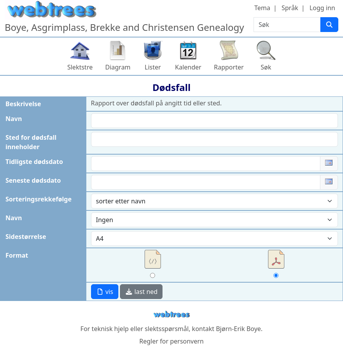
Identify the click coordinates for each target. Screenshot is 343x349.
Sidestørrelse (25, 236)
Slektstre (80, 67)
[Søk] (329, 24)
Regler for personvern (171, 341)
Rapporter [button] (228, 67)
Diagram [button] (117, 67)
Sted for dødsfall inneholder (31, 142)
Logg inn (322, 8)
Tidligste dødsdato (34, 161)
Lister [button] (153, 67)
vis (104, 291)
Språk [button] (290, 8)
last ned (141, 291)
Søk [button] (266, 67)
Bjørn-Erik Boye (238, 328)
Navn (13, 118)
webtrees (171, 314)
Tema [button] (262, 8)
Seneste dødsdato (33, 180)
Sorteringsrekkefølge (38, 199)
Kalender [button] (188, 67)
